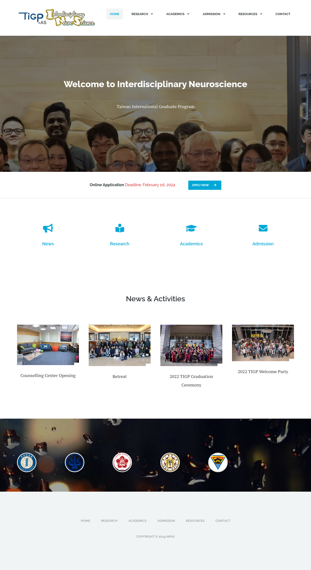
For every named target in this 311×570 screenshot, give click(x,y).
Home (115, 14)
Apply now (205, 185)
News (48, 243)
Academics (178, 14)
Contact (283, 14)
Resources (251, 14)
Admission (214, 14)
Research (142, 14)
